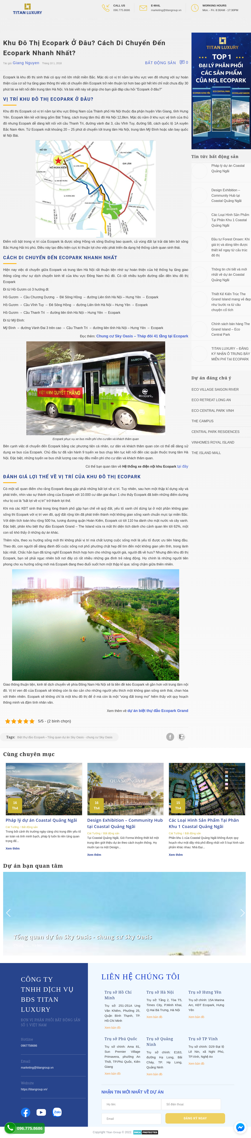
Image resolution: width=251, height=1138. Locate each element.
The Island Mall (206, 453)
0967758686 (29, 1045)
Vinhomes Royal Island (213, 442)
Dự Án (54, 23)
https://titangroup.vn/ (34, 1089)
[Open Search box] (244, 23)
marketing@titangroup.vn (166, 10)
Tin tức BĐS (73, 23)
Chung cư (21, 945)
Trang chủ (14, 23)
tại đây (182, 466)
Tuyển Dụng (183, 23)
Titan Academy (141, 23)
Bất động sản (160, 63)
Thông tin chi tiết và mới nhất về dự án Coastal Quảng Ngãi (229, 275)
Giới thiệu (35, 23)
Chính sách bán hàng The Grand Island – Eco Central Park (231, 329)
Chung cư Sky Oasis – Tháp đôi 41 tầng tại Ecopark (142, 336)
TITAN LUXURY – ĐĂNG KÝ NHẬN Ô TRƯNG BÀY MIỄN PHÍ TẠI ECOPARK (231, 354)
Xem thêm (13, 848)
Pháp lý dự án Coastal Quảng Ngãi (41, 820)
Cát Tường (12, 827)
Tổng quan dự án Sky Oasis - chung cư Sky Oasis (80, 737)
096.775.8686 (121, 10)
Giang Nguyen (26, 63)
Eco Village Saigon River (215, 389)
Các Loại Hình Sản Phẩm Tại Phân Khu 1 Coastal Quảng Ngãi (230, 220)
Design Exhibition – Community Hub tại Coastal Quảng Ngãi (227, 195)
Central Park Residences (216, 432)
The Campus (203, 421)
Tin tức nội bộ (114, 23)
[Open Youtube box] (232, 23)
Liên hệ (163, 23)
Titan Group (113, 1132)
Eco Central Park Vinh (213, 410)
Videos (92, 23)
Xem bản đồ (112, 1027)
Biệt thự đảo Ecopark (31, 737)
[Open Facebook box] (219, 23)
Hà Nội (37, 945)
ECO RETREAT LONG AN (211, 400)
